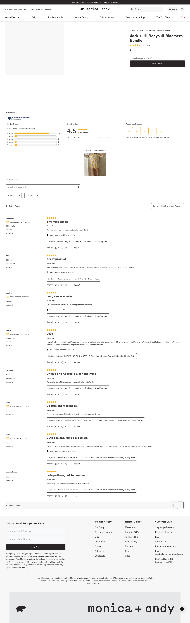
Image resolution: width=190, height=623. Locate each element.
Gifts (127, 556)
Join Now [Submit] (35, 547)
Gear (127, 551)
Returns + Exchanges (165, 532)
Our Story (99, 527)
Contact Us (160, 541)
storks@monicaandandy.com (169, 554)
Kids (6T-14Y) (131, 541)
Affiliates (99, 551)
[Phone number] (35, 539)
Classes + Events (103, 532)
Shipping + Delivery (164, 527)
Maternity (130, 527)
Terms (18, 567)
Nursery (129, 546)
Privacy (26, 567)
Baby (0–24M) (132, 532)
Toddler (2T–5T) (132, 537)
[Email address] (35, 531)
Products (134, 30)
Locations (100, 541)
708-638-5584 (169, 546)
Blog (97, 537)
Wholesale (100, 556)
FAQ (157, 537)
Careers (99, 546)
